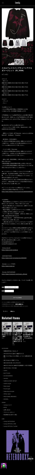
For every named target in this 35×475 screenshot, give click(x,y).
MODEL (6, 399)
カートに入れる (17, 297)
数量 (3, 291)
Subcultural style (9, 391)
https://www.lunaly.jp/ (8, 266)
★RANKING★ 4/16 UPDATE (12, 363)
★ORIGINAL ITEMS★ (10, 368)
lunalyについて (8, 405)
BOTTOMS (7, 373)
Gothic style (7, 383)
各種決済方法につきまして (11, 351)
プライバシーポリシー (9, 412)
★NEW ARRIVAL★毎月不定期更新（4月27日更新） (18, 365)
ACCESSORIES (8, 375)
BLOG (5, 407)
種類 (3, 287)
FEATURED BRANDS (10, 396)
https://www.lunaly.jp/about (10, 250)
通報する (12, 311)
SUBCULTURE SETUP (10, 381)
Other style (7, 394)
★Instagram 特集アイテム (11, 360)
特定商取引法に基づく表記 (10, 414)
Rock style (7, 386)
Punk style (7, 388)
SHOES (6, 378)
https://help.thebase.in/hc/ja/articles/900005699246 (17, 191)
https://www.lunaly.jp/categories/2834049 (14, 258)
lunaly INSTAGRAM (9, 421)
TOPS (5, 370)
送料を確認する (19, 304)
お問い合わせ (7, 409)
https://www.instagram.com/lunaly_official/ (14, 274)
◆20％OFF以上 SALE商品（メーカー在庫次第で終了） (18, 356)
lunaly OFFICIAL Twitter (10, 426)
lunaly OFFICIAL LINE (10, 423)
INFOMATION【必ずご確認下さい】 (14, 353)
